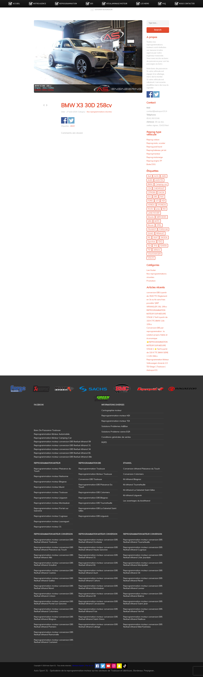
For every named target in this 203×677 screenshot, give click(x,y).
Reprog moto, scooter (156, 143)
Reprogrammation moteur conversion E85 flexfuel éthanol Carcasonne (98, 602)
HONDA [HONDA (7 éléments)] (151, 205)
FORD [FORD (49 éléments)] (150, 200)
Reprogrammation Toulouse (92, 468)
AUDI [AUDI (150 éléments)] (150, 180)
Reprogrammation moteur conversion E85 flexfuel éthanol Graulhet (53, 564)
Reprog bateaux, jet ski (156, 150)
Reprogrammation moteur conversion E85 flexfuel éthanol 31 (98, 556)
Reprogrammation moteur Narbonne (51, 476)
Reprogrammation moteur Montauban (52, 503)
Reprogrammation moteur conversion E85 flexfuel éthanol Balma (142, 594)
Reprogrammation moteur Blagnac (50, 481)
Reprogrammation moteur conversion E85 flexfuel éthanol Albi (53, 556)
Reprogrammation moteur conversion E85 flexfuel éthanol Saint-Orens (98, 617)
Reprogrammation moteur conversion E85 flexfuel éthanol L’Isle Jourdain (142, 556)
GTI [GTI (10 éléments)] (157, 200)
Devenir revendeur (103, 9)
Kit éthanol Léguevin (132, 495)
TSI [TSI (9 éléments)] (149, 250)
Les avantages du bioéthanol (136, 500)
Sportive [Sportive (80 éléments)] (151, 241)
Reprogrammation (68, 3)
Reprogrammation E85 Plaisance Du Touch (95, 485)
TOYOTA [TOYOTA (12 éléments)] (163, 245)
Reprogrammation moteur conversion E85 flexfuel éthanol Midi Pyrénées (142, 625)
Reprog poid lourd (154, 147)
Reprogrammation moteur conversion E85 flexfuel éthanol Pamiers (53, 625)
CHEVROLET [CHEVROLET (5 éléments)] (159, 188)
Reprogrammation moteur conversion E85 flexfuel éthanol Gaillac (53, 579)
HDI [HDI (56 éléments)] (163, 200)
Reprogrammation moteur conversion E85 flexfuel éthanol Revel (142, 579)
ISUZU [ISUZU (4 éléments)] (150, 209)
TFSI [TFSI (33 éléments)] (155, 245)
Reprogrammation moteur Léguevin (50, 497)
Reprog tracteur (153, 154)
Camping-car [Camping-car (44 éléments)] (161, 184)
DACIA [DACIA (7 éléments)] (161, 192)
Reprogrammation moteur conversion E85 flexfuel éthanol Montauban (98, 587)
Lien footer (151, 270)
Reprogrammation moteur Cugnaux (50, 516)
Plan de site (89, 665)
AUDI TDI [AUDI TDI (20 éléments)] (159, 180)
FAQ (164, 3)
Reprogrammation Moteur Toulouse (95, 474)
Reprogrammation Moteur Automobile (52, 434)
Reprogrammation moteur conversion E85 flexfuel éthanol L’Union (53, 594)
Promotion (151, 281)
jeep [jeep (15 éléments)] (158, 209)
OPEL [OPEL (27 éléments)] (159, 225)
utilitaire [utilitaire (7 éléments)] (156, 250)
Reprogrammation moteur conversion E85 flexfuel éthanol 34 (142, 571)
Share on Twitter (71, 120)
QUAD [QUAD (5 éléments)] (150, 233)
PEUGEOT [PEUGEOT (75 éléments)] (152, 229)
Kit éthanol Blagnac (132, 479)
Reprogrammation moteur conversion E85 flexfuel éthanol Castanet (53, 641)
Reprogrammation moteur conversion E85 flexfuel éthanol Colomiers (53, 610)
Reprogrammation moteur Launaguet (51, 521)
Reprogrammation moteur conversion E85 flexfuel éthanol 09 (98, 594)
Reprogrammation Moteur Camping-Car (53, 438)
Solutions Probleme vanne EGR (116, 431)
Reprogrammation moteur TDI (116, 421)
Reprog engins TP (154, 161)
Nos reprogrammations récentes (99, 112)
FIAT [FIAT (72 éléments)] (162, 196)
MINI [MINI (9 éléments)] (149, 221)
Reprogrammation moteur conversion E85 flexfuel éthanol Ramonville (53, 633)
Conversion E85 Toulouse (90, 479)
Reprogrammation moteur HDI (116, 415)
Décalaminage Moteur (116, 3)
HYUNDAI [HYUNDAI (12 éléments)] (162, 205)
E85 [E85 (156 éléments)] (155, 196)
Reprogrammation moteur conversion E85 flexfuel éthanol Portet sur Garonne (53, 602)
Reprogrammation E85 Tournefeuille (95, 503)
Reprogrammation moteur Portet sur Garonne (51, 509)
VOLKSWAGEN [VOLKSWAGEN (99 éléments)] (154, 254)
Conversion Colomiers (133, 474)
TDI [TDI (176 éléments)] (149, 245)
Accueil (16, 3)
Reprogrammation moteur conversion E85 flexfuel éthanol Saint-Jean (142, 602)
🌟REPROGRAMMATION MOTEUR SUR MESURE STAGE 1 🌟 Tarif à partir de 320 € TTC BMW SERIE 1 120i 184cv (157, 349)
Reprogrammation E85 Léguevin (94, 516)
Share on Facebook (64, 120)
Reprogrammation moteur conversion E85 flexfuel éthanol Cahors (98, 579)
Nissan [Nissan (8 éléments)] (151, 225)
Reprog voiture (153, 139)
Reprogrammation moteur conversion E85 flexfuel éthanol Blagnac (53, 617)
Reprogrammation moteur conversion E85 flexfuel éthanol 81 (98, 564)
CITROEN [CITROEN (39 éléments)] (151, 192)
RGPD (104, 442)
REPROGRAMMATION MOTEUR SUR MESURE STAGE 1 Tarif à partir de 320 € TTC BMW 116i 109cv (157, 317)
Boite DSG (151, 164)
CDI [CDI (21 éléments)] (149, 188)
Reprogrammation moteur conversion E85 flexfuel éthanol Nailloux (142, 617)
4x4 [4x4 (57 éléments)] (149, 176)
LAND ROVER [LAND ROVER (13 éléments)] (154, 213)
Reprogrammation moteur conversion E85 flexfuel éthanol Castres (53, 571)
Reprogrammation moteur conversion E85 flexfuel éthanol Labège (98, 625)
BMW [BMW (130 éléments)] (150, 184)
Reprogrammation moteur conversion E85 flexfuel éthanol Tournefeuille (142, 540)
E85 (91, 3)
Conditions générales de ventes (116, 437)
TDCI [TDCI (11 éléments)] (160, 241)
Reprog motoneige (155, 157)
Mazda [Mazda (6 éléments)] (151, 217)
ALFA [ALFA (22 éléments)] (156, 176)
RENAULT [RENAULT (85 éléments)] (160, 233)
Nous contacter (187, 3)
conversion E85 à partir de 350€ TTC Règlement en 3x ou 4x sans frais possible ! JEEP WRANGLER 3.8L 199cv (157, 299)
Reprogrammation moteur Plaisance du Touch (52, 469)
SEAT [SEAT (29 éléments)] (155, 237)
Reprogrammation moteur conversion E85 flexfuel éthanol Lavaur (142, 587)
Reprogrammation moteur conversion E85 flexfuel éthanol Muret (53, 587)
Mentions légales (78, 665)
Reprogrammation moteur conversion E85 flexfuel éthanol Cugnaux (142, 548)
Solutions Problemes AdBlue (115, 426)
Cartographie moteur (111, 410)
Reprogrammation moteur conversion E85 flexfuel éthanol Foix (98, 610)
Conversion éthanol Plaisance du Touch (141, 468)
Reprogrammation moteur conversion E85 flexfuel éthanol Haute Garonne (98, 548)
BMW (72, 126)
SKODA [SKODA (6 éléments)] (164, 237)
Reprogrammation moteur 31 (47, 526)
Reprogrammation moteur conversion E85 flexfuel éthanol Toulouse (53, 540)
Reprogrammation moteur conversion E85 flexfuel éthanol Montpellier (142, 564)
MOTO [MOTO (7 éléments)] (157, 221)
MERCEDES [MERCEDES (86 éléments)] (161, 217)
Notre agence (39, 3)
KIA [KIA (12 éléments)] (164, 209)
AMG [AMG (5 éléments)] (164, 176)
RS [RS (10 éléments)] (149, 237)
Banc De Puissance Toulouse (47, 430)
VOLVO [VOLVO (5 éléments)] (151, 258)
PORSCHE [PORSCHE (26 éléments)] (163, 229)
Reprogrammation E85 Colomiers (94, 492)
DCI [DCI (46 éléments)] (149, 196)
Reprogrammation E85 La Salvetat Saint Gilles (97, 509)
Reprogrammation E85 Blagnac (93, 497)
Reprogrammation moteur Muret (49, 487)
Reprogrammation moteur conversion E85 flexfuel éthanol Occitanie (98, 540)
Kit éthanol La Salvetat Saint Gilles (139, 490)
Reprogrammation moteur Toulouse (51, 492)
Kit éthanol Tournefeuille (134, 484)
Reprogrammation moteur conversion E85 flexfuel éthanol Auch (98, 571)
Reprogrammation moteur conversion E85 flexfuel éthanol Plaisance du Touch (53, 548)
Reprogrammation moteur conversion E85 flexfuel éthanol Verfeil (142, 610)
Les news (144, 3)
